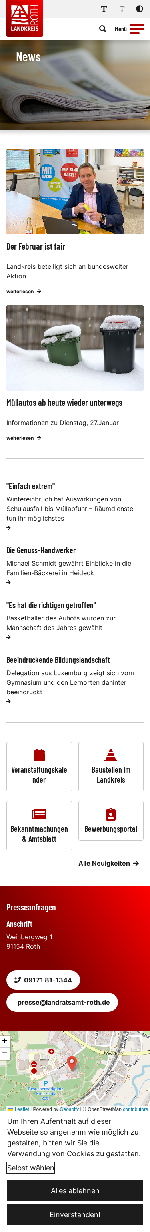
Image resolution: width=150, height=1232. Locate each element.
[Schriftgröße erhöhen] (104, 9)
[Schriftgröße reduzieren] (122, 9)
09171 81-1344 (43, 980)
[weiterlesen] (8, 527)
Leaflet (18, 1109)
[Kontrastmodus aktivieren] (139, 9)
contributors (135, 1109)
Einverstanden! (75, 1214)
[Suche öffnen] (103, 29)
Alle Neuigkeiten (108, 863)
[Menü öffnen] (131, 28)
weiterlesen (23, 291)
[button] (137, 28)
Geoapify (69, 1109)
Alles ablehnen (75, 1190)
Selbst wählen (30, 1168)
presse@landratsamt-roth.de (64, 1002)
